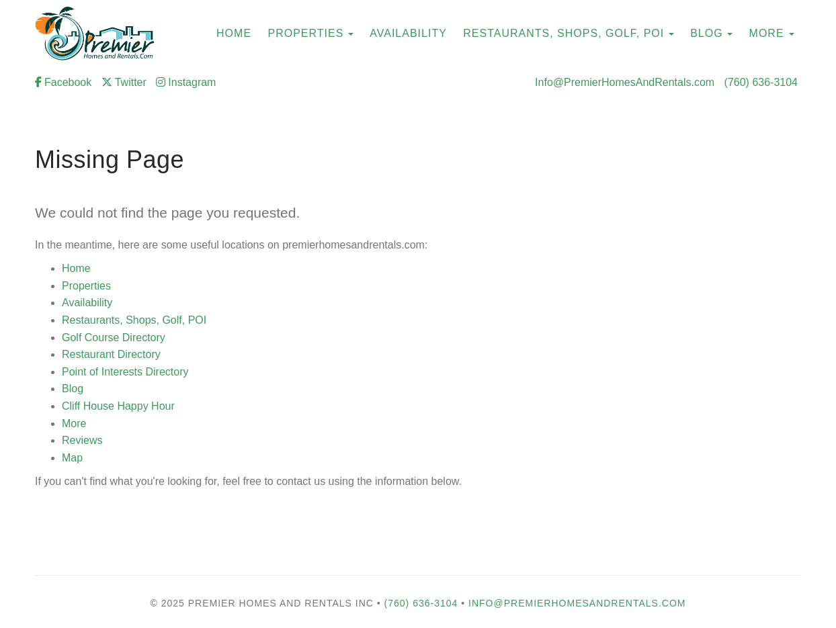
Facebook (63, 82)
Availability (87, 302)
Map (72, 457)
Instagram (186, 82)
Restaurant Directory (111, 354)
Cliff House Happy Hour (118, 406)
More (74, 423)
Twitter (124, 82)
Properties (306, 33)
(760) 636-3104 (761, 82)
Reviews (82, 440)
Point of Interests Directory (125, 371)
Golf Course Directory (113, 337)
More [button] (771, 33)
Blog (706, 33)
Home (76, 268)
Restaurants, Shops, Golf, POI (563, 33)
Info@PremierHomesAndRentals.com (624, 82)
